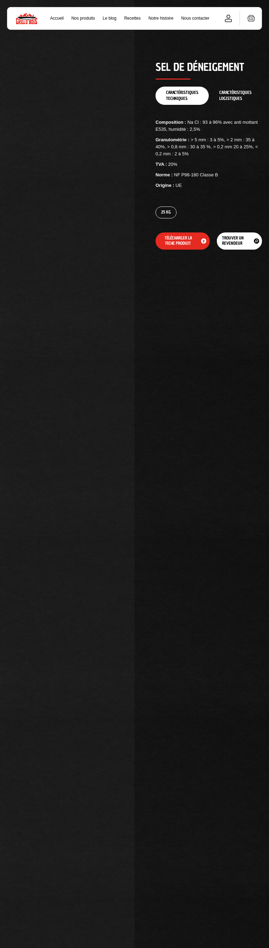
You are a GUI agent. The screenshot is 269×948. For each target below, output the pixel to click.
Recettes (132, 18)
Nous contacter (195, 18)
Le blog (109, 18)
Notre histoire (161, 18)
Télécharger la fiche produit (178, 240)
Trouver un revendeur (233, 240)
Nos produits (83, 18)
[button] (251, 18)
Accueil (57, 18)
